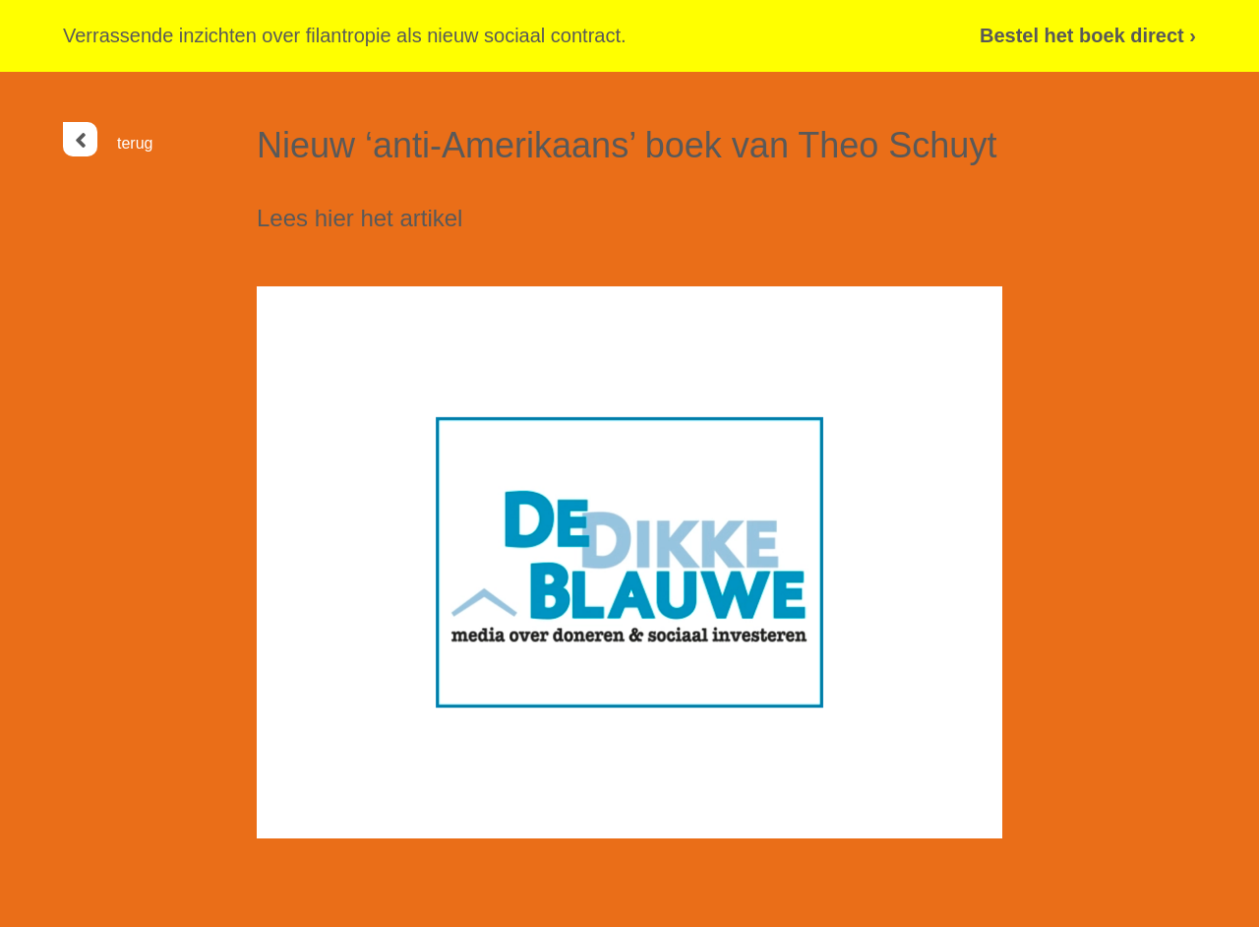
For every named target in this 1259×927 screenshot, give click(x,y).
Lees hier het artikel (359, 218)
